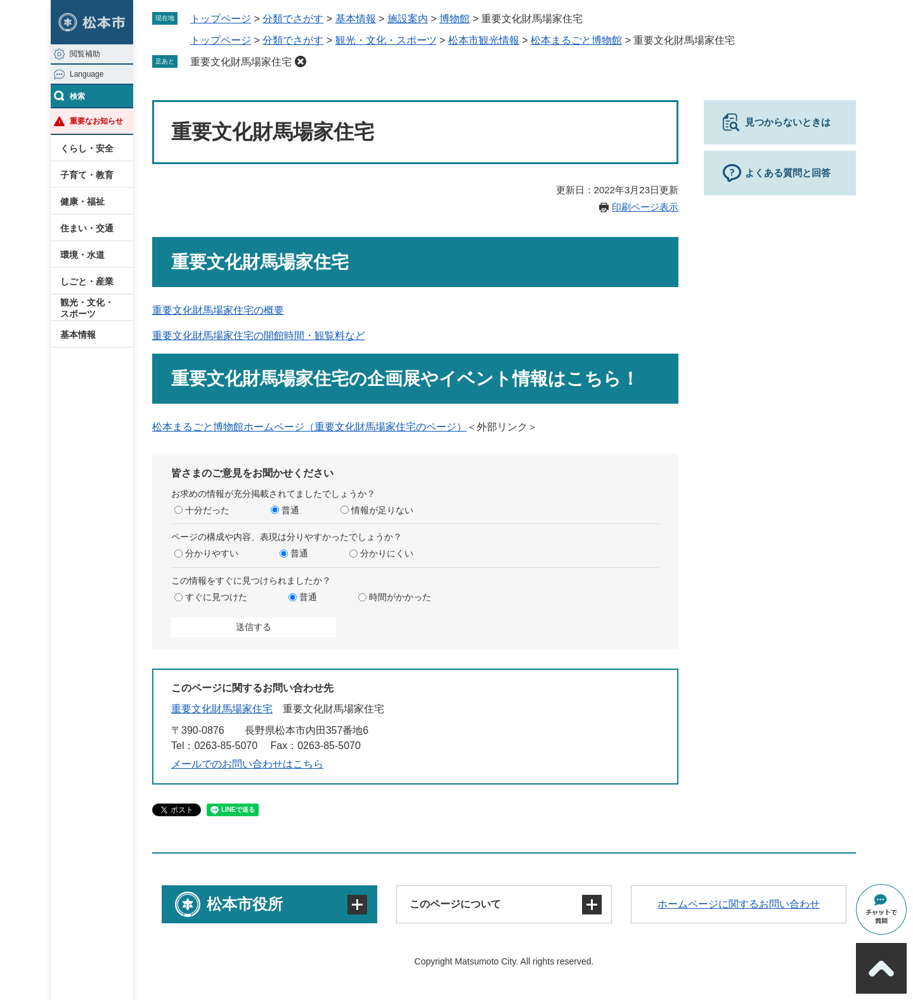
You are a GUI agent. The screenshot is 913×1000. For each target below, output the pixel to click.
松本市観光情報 (483, 40)
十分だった (207, 510)
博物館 (454, 18)
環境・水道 (82, 255)
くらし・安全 (86, 148)
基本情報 (78, 335)
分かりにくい (386, 553)
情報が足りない (382, 510)
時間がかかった (400, 597)
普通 (290, 510)
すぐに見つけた (216, 597)
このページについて (455, 904)
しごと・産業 (86, 281)
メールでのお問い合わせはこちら (247, 764)
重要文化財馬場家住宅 (241, 61)
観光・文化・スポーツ (86, 308)
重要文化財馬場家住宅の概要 (218, 310)
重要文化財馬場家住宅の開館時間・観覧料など (258, 335)
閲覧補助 (85, 53)
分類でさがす (292, 18)
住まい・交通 (86, 228)
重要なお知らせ (96, 121)
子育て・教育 (86, 175)
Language (86, 74)
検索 (77, 96)
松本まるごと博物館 (576, 40)
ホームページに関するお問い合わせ (738, 904)
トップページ (220, 18)
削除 (300, 61)
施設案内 (407, 18)
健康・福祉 (82, 201)
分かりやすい (211, 553)
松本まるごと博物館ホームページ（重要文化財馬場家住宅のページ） (309, 426)
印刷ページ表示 (645, 207)
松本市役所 (245, 904)
